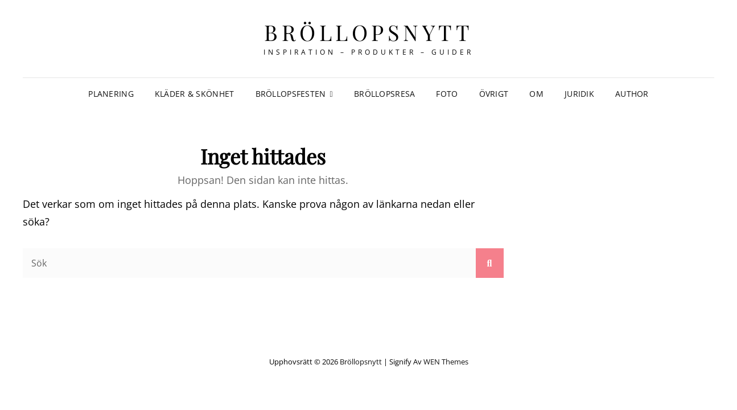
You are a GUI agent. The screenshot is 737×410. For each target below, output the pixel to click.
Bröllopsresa (384, 93)
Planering (111, 93)
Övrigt (494, 93)
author (632, 93)
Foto (447, 93)
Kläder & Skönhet (194, 93)
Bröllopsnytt (368, 32)
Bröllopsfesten (291, 93)
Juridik (579, 93)
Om (536, 93)
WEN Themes (445, 361)
